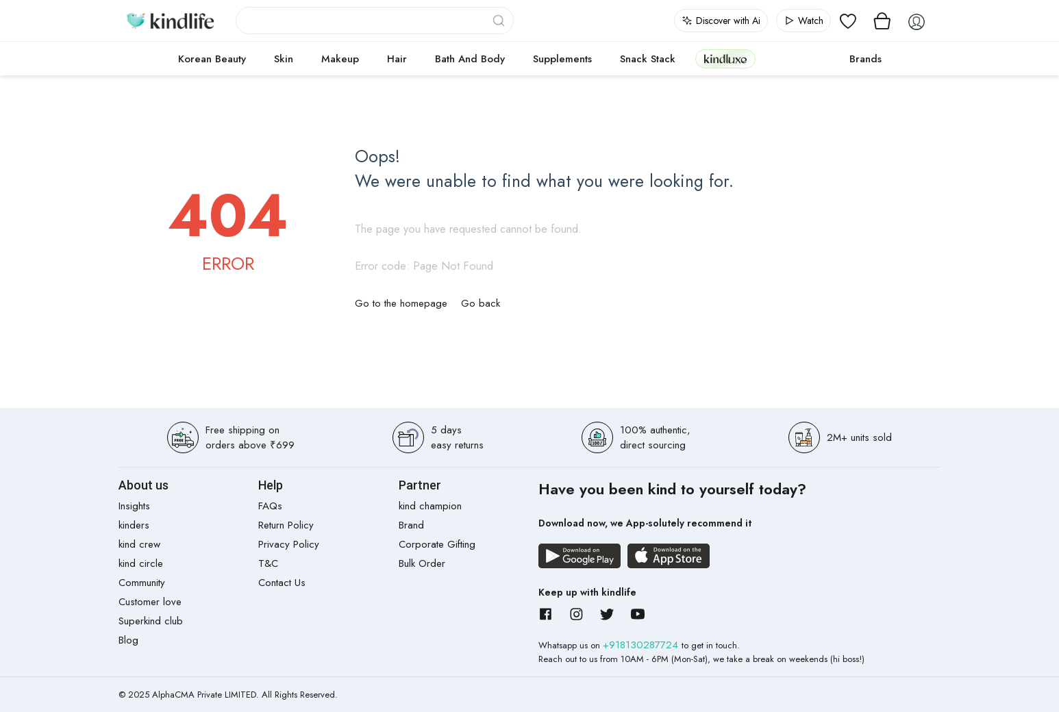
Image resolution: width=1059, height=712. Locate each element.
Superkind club (151, 620)
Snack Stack (647, 58)
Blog (128, 640)
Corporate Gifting (437, 544)
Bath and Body (470, 58)
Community (142, 582)
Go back (480, 303)
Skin (283, 58)
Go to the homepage (401, 303)
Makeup (340, 58)
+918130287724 (642, 644)
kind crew (139, 544)
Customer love (150, 601)
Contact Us (282, 582)
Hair (397, 58)
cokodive (798, 58)
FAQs (270, 505)
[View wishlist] (848, 20)
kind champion (430, 505)
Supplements (562, 58)
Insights (134, 505)
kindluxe (725, 58)
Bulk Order (422, 563)
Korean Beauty (212, 58)
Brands (865, 58)
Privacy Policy (288, 544)
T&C (268, 563)
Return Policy (286, 525)
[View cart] (882, 20)
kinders (134, 525)
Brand (411, 525)
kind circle (141, 563)
